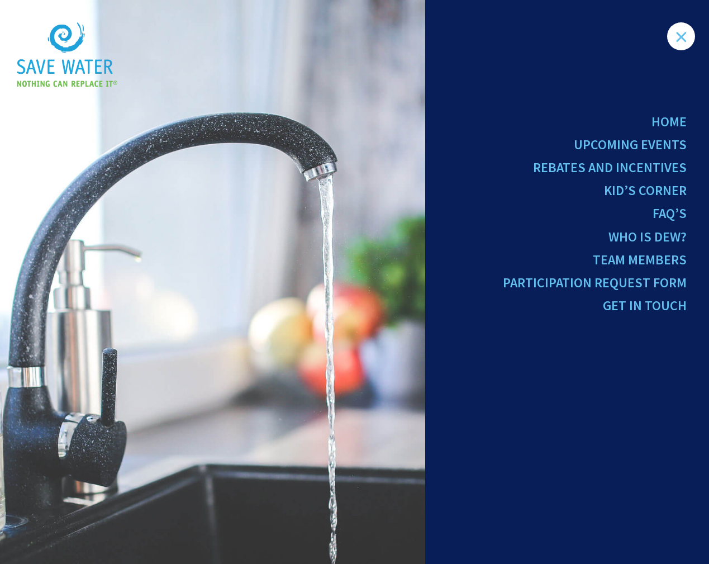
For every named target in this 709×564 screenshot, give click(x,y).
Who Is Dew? (647, 236)
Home (669, 121)
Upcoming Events (630, 144)
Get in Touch (645, 305)
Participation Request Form (595, 282)
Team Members (640, 259)
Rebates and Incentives (610, 167)
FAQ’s (670, 213)
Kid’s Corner (645, 190)
